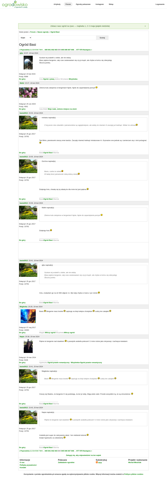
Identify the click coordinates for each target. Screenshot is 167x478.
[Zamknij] (145, 26)
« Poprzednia (24, 50)
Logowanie (160, 4)
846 (66, 50)
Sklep (111, 4)
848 (72, 50)
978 (81, 50)
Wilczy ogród (50, 333)
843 (56, 50)
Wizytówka (73, 79)
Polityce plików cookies (133, 474)
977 (77, 50)
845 (62, 50)
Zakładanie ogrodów (66, 462)
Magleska (23, 307)
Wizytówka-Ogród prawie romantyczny (86, 362)
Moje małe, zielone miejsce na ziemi (62, 109)
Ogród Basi (55, 32)
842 (52, 50)
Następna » (87, 50)
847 (69, 50)
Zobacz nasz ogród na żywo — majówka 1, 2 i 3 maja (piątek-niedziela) (80, 26)
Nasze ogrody (43, 32)
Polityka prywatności (28, 465)
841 (49, 50)
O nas (22, 462)
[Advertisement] (83, 16)
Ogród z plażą (48, 79)
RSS (99, 463)
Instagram (100, 4)
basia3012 (24, 113)
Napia (22, 337)
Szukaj (102, 38)
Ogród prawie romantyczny (59, 362)
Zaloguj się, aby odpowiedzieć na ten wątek (83, 455)
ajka (21, 53)
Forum (68, 4)
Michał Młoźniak (134, 462)
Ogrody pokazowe (83, 4)
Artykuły (57, 4)
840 (46, 50)
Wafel (22, 83)
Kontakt (23, 467)
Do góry (22, 79)
